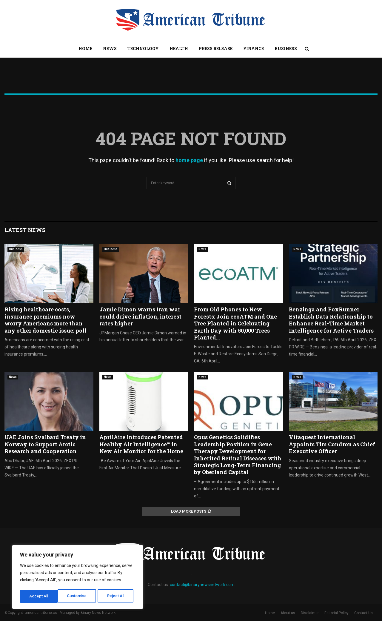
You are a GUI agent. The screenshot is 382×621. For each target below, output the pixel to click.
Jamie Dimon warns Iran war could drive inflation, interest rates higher (140, 316)
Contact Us (363, 613)
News (110, 48)
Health (179, 48)
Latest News (24, 229)
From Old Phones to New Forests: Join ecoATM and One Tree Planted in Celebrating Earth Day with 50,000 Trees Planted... (235, 323)
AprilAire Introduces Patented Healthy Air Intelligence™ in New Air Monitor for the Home (141, 444)
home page (189, 160)
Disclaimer (310, 613)
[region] (77, 577)
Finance (253, 48)
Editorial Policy (336, 613)
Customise (39, 596)
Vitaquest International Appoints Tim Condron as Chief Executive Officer (332, 444)
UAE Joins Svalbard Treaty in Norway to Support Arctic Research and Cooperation (45, 444)
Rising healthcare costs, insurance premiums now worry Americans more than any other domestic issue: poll (45, 320)
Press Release (215, 48)
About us (288, 613)
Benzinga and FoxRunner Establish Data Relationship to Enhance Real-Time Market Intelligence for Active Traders (331, 320)
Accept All (117, 596)
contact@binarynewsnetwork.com (202, 584)
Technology (143, 48)
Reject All (79, 596)
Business (286, 48)
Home (85, 48)
